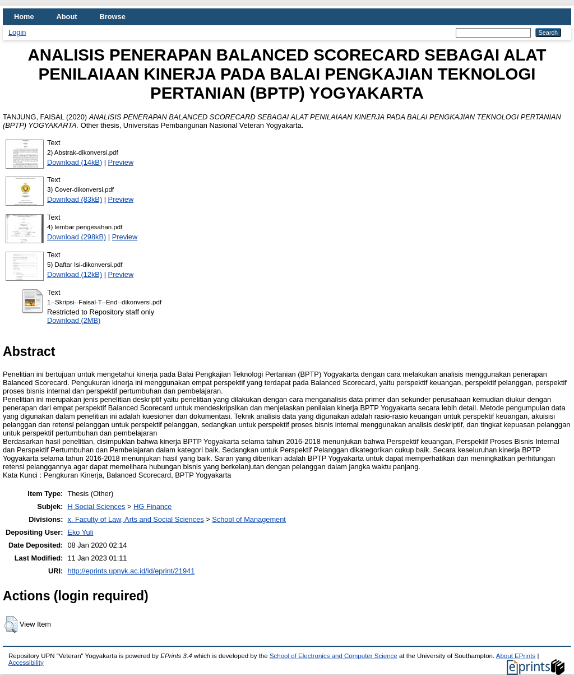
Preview (121, 162)
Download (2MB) (73, 320)
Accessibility (26, 662)
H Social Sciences (96, 506)
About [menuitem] (67, 16)
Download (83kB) (74, 199)
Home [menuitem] (24, 16)
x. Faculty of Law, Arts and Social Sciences (135, 519)
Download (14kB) (74, 162)
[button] (10, 624)
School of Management (249, 519)
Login (17, 32)
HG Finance (152, 506)
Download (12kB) (74, 274)
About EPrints (515, 655)
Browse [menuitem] (113, 16)
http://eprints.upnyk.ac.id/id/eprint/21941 (131, 571)
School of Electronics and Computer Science (333, 655)
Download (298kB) (76, 237)
